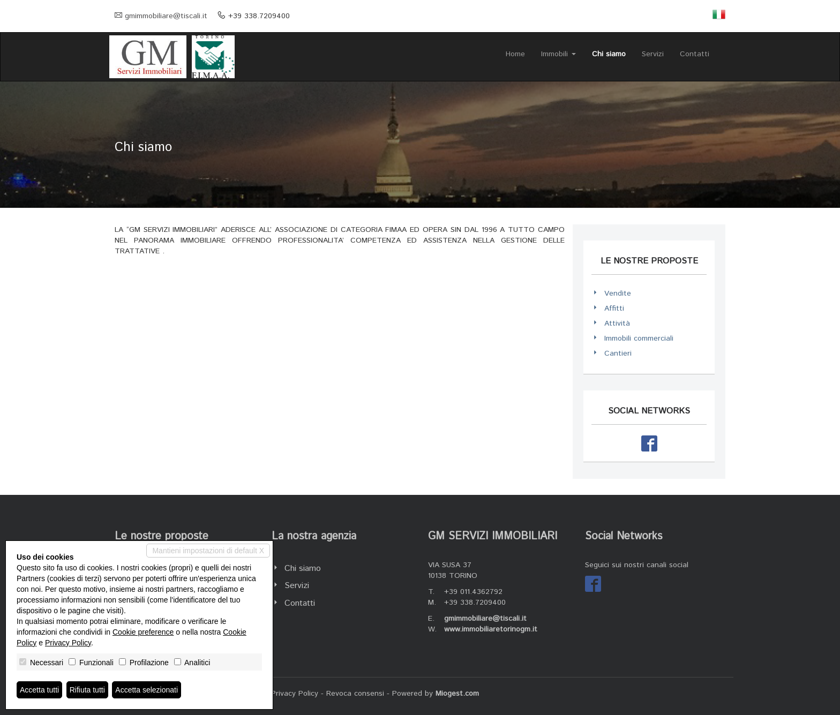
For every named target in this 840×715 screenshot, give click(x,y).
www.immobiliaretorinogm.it (490, 629)
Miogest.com (457, 693)
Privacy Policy (294, 693)
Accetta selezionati (146, 690)
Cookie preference (143, 632)
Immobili (558, 54)
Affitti (614, 308)
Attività (617, 323)
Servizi (653, 54)
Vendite (617, 293)
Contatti (694, 54)
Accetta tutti (39, 690)
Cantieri (618, 353)
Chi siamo (609, 54)
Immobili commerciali (638, 338)
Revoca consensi (355, 693)
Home (515, 54)
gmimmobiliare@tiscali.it (166, 16)
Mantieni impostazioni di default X (208, 550)
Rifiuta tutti (87, 690)
